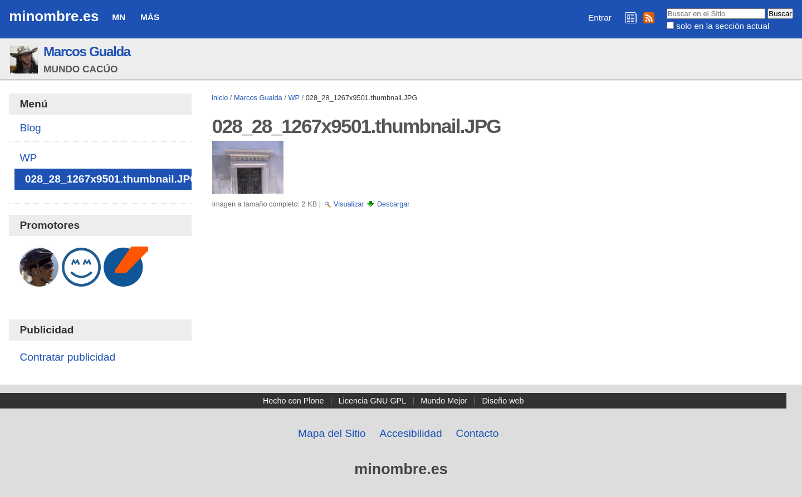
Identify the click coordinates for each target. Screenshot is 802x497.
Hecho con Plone (293, 400)
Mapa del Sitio (332, 433)
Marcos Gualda (86, 51)
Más (149, 17)
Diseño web (503, 400)
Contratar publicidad (67, 357)
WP (294, 98)
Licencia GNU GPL (373, 400)
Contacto (477, 433)
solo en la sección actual (722, 26)
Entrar (600, 17)
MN (118, 17)
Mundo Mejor (443, 400)
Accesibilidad (411, 433)
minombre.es (54, 16)
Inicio (219, 98)
